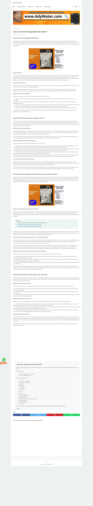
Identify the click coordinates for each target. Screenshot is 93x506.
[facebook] (18, 461)
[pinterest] (41, 461)
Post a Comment (22, 29)
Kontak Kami (31, 4)
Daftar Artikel (48, 4)
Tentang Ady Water (22, 4)
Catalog (18, 454)
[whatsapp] (52, 461)
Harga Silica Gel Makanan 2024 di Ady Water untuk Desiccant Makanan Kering (32, 246)
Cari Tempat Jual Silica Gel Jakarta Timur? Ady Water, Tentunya (29, 248)
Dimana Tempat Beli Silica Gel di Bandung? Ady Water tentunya (29, 250)
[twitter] (29, 461)
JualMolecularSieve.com (48, 504)
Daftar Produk (39, 4)
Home (14, 4)
